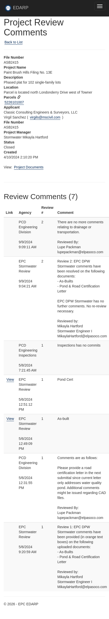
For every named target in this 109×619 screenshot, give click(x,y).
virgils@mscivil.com (45, 117)
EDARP (18, 9)
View (10, 379)
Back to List (13, 42)
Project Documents (28, 167)
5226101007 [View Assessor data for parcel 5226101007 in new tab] (14, 102)
